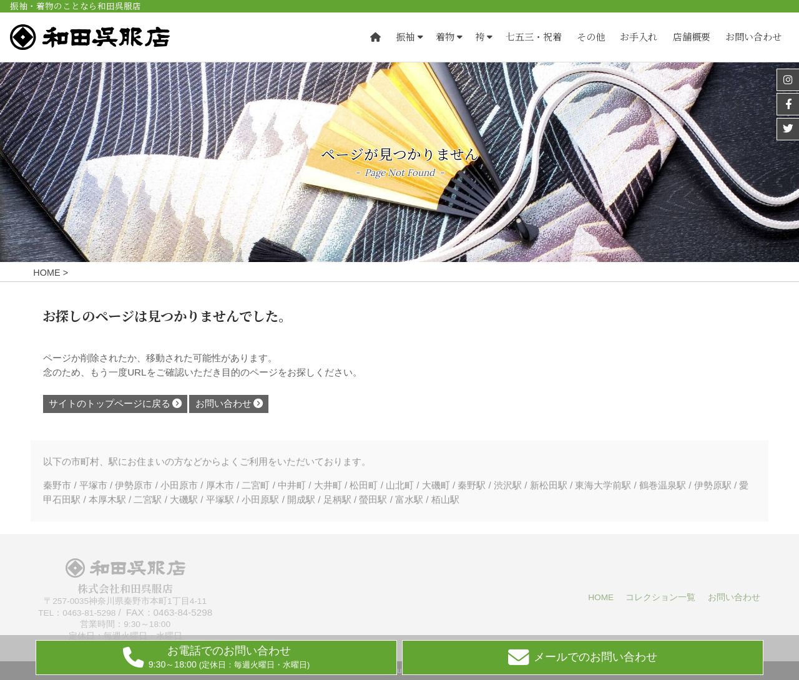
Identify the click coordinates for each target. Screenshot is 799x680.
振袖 (405, 37)
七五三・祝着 (534, 37)
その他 (591, 37)
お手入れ (638, 37)
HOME (601, 597)
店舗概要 (691, 37)
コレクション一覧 (660, 597)
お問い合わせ (753, 37)
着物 (445, 37)
